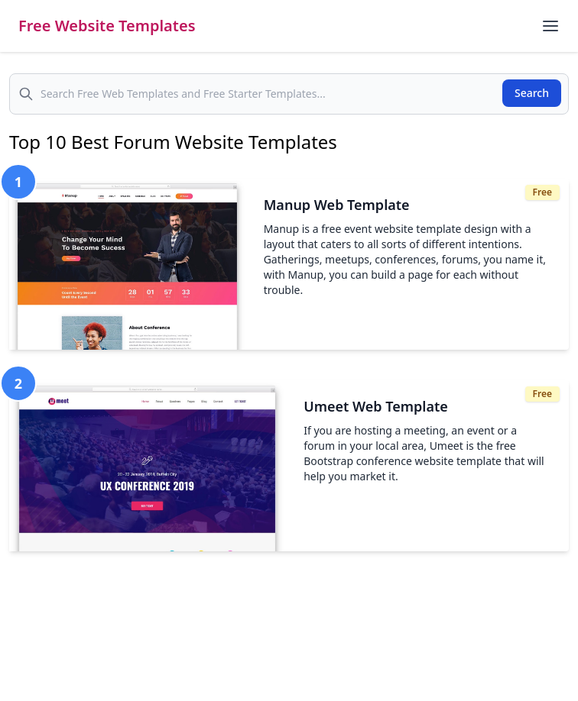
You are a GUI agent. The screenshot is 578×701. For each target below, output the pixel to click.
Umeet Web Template (376, 406)
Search (532, 93)
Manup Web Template (337, 204)
